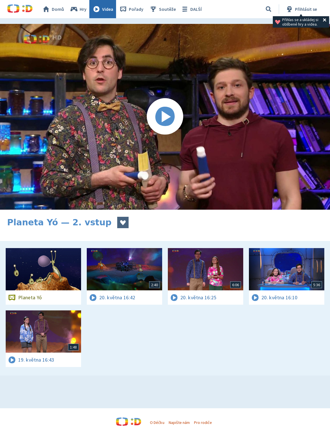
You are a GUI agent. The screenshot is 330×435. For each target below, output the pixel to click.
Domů (53, 9)
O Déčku (157, 422)
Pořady (131, 9)
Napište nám (179, 422)
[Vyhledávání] (268, 9)
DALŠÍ (191, 9)
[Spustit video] (165, 117)
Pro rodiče (203, 422)
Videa (102, 9)
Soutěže (162, 9)
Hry (78, 9)
